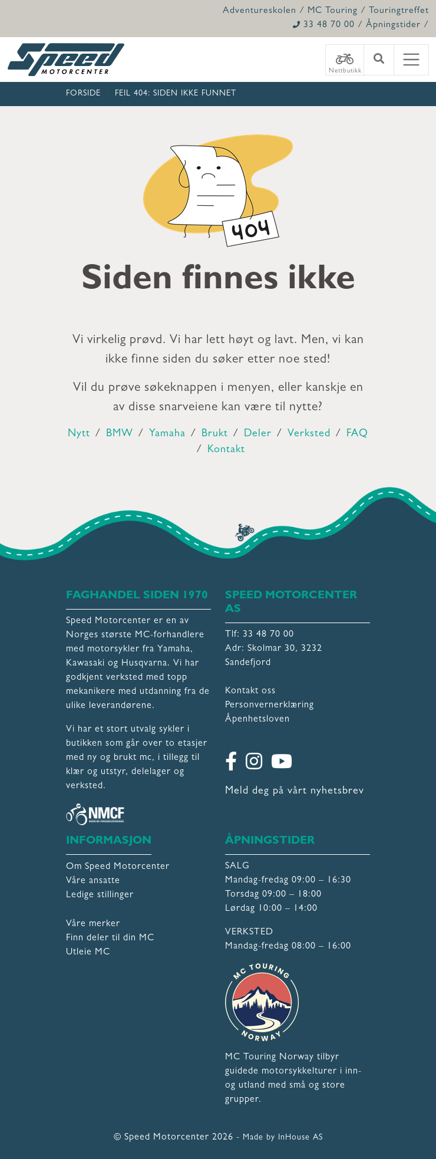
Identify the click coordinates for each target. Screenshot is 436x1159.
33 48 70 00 (324, 25)
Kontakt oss (250, 691)
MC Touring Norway (269, 1057)
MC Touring (333, 11)
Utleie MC (88, 952)
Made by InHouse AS (283, 1138)
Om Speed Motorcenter (118, 867)
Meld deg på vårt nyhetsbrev (294, 791)
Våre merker (93, 924)
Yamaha (167, 434)
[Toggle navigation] (411, 59)
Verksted (309, 434)
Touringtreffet (399, 11)
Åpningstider (393, 25)
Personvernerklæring (269, 705)
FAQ (357, 434)
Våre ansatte (93, 881)
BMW (119, 434)
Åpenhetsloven (257, 720)
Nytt (79, 434)
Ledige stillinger (100, 895)
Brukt (215, 434)
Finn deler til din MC (110, 938)
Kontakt (226, 450)
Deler (258, 434)
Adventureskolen (259, 11)
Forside (83, 94)
